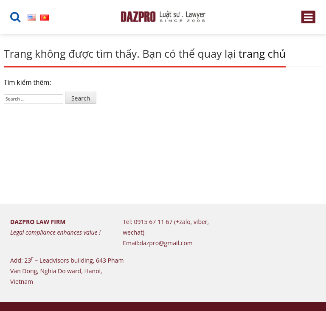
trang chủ (262, 53)
